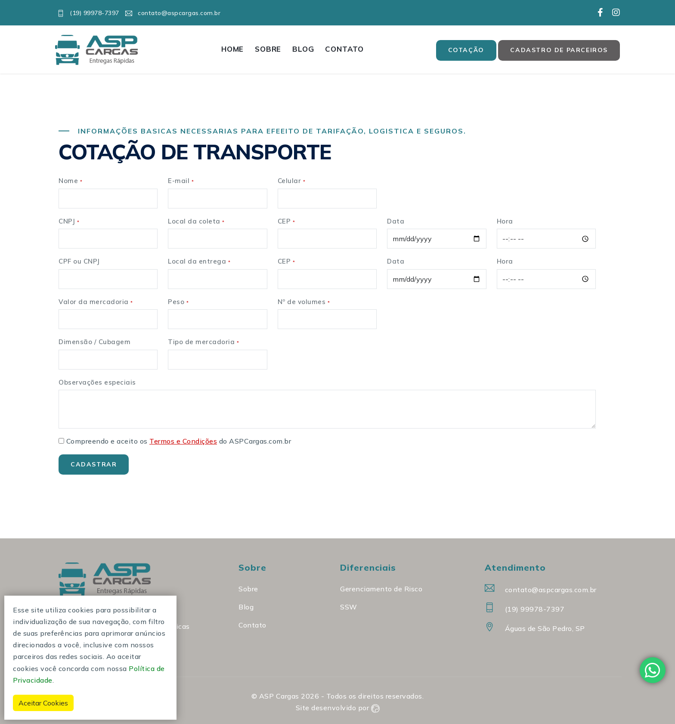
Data (395, 221)
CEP (286, 221)
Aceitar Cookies (43, 703)
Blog (303, 48)
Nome (70, 181)
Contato (344, 48)
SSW (348, 607)
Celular (292, 181)
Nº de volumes (304, 302)
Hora (505, 221)
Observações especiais (97, 382)
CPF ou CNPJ (79, 261)
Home (232, 48)
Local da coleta (196, 221)
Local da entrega (199, 261)
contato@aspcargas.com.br (172, 13)
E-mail (181, 181)
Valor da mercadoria (96, 302)
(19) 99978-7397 (88, 13)
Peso (178, 302)
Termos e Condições (183, 441)
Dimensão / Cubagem (94, 342)
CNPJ (69, 221)
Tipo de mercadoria (203, 342)
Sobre (268, 48)
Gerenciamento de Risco (381, 588)
